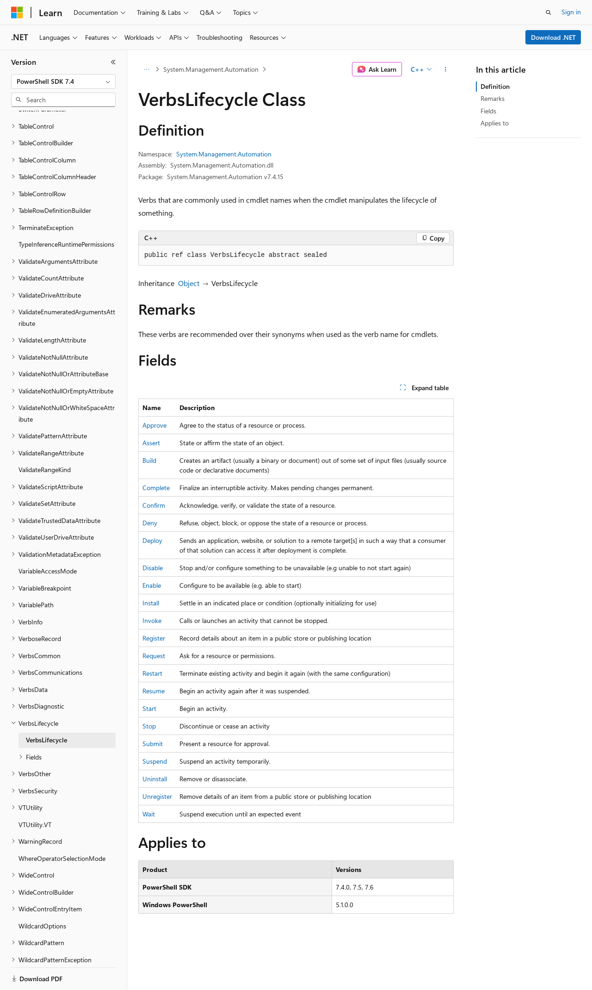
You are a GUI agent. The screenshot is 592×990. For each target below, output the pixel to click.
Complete (156, 487)
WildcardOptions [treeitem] (42, 879)
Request (153, 655)
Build (149, 460)
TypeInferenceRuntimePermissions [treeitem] (66, 197)
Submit (152, 743)
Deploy (152, 540)
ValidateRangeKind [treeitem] (44, 422)
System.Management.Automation (211, 69)
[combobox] (63, 81)
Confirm (153, 505)
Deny (149, 522)
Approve (154, 425)
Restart (152, 673)
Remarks (493, 98)
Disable (152, 567)
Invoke (151, 620)
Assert (151, 442)
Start (149, 708)
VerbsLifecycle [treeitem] (46, 693)
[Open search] (548, 12)
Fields (488, 110)
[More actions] (446, 69)
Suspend (154, 761)
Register (153, 638)
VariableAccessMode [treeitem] (47, 524)
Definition (495, 86)
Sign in (571, 11)
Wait (148, 813)
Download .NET (553, 37)
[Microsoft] (17, 12)
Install (150, 602)
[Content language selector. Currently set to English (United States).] (53, 972)
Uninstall (154, 778)
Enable (151, 585)
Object (188, 283)
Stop (149, 726)
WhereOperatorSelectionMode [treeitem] (61, 811)
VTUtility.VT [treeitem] (34, 777)
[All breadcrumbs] (146, 69)
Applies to (495, 122)
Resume (153, 690)
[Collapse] (113, 62)
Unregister (157, 796)
